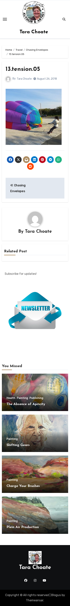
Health (11, 398)
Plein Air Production (23, 527)
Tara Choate (34, 32)
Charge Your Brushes (23, 486)
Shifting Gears (18, 445)
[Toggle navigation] (5, 19)
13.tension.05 (23, 69)
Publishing (36, 398)
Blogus (56, 595)
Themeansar (34, 600)
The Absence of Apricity (26, 404)
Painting (22, 398)
